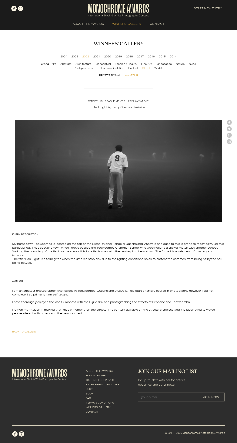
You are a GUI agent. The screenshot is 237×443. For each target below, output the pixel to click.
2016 (151, 56)
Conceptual (103, 64)
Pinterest (229, 135)
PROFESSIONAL (110, 75)
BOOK (89, 393)
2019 (118, 56)
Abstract (65, 64)
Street (146, 68)
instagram (20, 8)
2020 (107, 56)
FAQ (88, 398)
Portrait (133, 68)
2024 (63, 56)
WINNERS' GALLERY (127, 24)
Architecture (83, 64)
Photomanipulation (111, 68)
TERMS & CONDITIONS (100, 402)
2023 (74, 56)
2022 (85, 56)
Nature (180, 64)
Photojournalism (84, 68)
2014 (173, 56)
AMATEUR (131, 75)
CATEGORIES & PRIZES (100, 380)
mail (229, 141)
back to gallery (24, 331)
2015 (162, 56)
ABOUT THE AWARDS (88, 24)
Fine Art (146, 64)
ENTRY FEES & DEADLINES (102, 384)
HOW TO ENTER (96, 375)
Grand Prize (48, 64)
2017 (140, 56)
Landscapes (164, 64)
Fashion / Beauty (126, 64)
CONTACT (157, 24)
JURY (89, 389)
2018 (129, 56)
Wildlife (158, 68)
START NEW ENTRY (208, 8)
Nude (192, 64)
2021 (96, 56)
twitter (229, 128)
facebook (14, 8)
